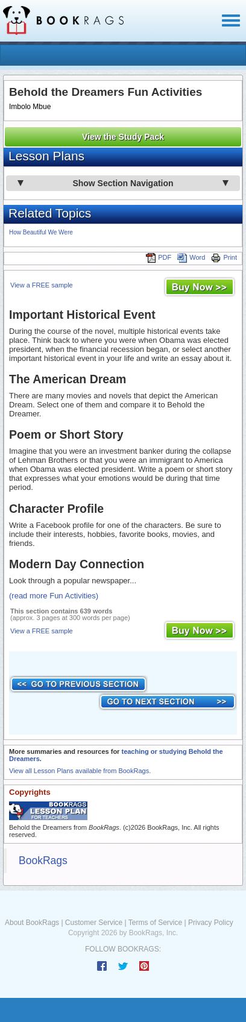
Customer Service (93, 922)
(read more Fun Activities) (53, 595)
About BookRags (32, 922)
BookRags (43, 860)
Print (224, 257)
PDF (158, 257)
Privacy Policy (210, 922)
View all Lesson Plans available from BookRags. (80, 770)
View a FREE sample (41, 285)
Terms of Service (155, 922)
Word (191, 257)
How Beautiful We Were (41, 232)
